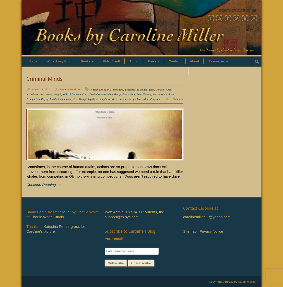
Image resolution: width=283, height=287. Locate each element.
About (194, 61)
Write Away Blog (59, 61)
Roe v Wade (129, 94)
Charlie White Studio (47, 217)
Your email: (115, 239)
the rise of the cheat (163, 94)
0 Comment (177, 98)
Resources (218, 61)
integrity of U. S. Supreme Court (71, 94)
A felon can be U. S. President (107, 89)
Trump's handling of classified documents (48, 99)
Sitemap (190, 231)
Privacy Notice (211, 231)
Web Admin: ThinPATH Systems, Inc (134, 212)
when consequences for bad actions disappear (136, 99)
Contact (174, 61)
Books (87, 61)
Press (153, 61)
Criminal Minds (44, 78)
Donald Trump (164, 89)
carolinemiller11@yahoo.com (207, 217)
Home (32, 61)
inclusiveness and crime (39, 94)
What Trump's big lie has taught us (91, 99)
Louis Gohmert (98, 94)
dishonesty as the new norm (139, 89)
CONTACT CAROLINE (238, 10)
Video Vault (111, 61)
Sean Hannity (144, 94)
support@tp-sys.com (122, 217)
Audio (133, 61)
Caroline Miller (71, 89)
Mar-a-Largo (114, 94)
